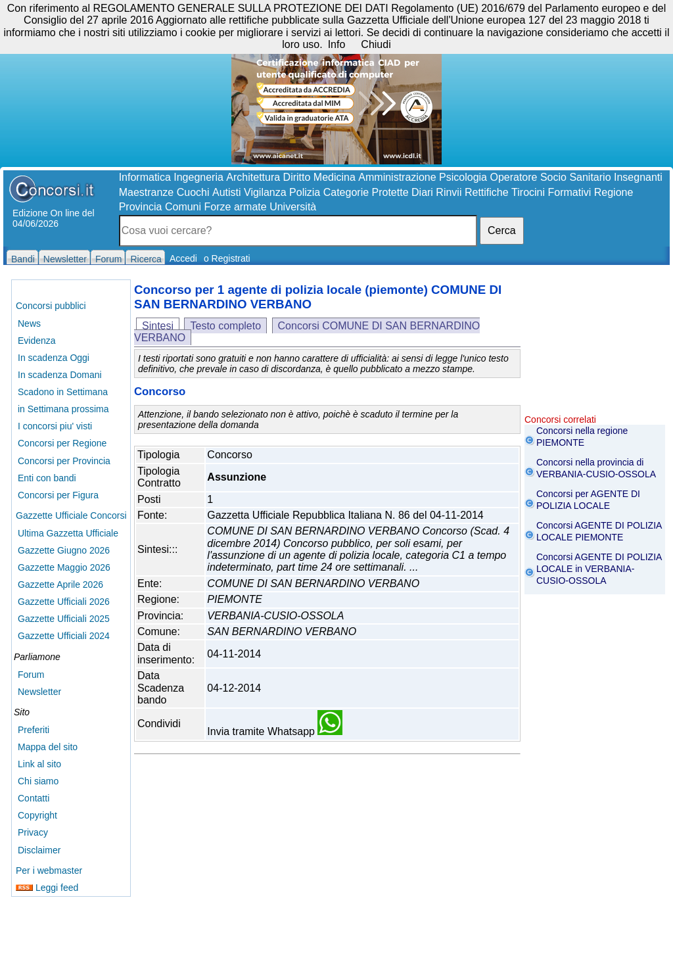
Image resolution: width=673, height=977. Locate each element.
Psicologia (463, 177)
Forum (31, 674)
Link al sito (39, 764)
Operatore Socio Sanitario (550, 177)
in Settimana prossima (63, 409)
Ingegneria (198, 177)
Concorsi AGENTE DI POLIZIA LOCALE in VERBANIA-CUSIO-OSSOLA (599, 569)
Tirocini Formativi (551, 192)
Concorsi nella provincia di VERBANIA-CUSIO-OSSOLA (596, 468)
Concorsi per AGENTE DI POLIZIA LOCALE (588, 499)
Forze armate (235, 206)
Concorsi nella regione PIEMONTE (582, 436)
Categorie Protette (366, 192)
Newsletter (39, 691)
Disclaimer (39, 850)
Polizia (304, 192)
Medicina (334, 177)
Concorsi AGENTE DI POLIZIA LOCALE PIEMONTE (599, 531)
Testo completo (225, 325)
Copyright (37, 815)
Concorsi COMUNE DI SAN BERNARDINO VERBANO (307, 331)
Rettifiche (487, 192)
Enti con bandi (47, 478)
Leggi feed (47, 887)
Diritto (297, 177)
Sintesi (158, 325)
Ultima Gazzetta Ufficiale (68, 533)
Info (337, 44)
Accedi (183, 258)
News (29, 323)
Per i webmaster (49, 870)
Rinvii (448, 192)
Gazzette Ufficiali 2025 (64, 618)
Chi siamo (38, 781)
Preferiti (33, 730)
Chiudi (375, 44)
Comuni (183, 206)
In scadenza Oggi (53, 357)
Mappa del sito (48, 747)
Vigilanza (265, 192)
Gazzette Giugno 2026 (64, 550)
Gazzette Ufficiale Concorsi (71, 515)
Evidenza (37, 340)
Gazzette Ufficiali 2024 (64, 636)
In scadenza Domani (60, 374)
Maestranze (146, 192)
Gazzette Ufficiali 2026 (64, 601)
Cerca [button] (502, 230)
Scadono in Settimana (63, 392)
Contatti (33, 798)
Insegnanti (638, 177)
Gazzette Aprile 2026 (60, 584)
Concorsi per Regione (62, 443)
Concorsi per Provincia (64, 461)
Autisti (226, 192)
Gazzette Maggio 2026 (64, 567)
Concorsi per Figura (58, 495)
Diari (422, 192)
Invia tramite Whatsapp (274, 731)
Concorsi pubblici (51, 305)
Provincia (140, 206)
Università (292, 206)
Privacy (33, 832)
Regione (614, 192)
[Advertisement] (594, 348)
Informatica (145, 177)
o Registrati (227, 258)
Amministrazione (397, 177)
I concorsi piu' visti (55, 426)
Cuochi (193, 192)
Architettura (253, 177)
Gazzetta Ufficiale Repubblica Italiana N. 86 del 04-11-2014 (345, 515)
